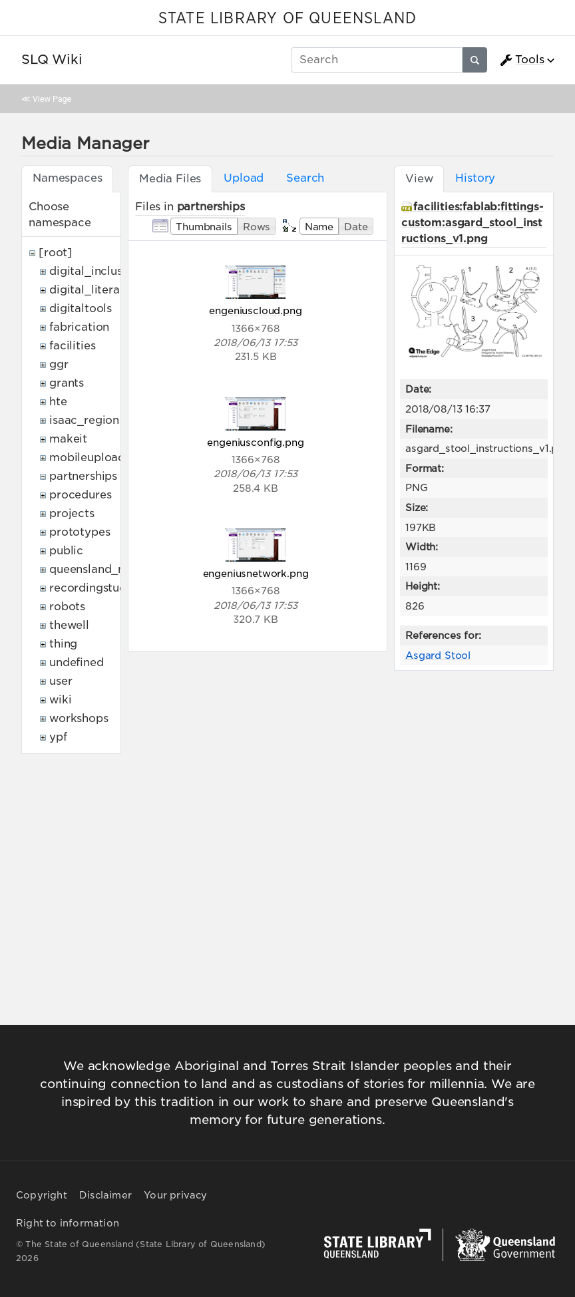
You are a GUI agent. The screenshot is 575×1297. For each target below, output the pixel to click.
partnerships (83, 476)
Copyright (41, 1195)
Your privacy (175, 1195)
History (475, 178)
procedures (80, 494)
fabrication (79, 327)
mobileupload (87, 457)
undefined (76, 662)
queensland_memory (106, 569)
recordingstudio (93, 588)
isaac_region (84, 420)
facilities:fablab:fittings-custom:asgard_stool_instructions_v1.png (472, 222)
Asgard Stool (438, 655)
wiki (60, 699)
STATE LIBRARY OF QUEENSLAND (287, 19)
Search (305, 178)
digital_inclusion (94, 271)
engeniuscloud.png (255, 310)
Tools (522, 60)
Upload (244, 178)
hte (58, 401)
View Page (52, 99)
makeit (68, 439)
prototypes (79, 532)
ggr (59, 364)
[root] (56, 252)
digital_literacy (90, 289)
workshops (78, 718)
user (60, 681)
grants (66, 383)
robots (67, 606)
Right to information (67, 1223)
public (66, 550)
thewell (69, 625)
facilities (72, 345)
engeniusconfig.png (255, 442)
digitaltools (80, 308)
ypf (58, 737)
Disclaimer (105, 1195)
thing (63, 644)
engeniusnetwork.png (256, 573)
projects (72, 513)
